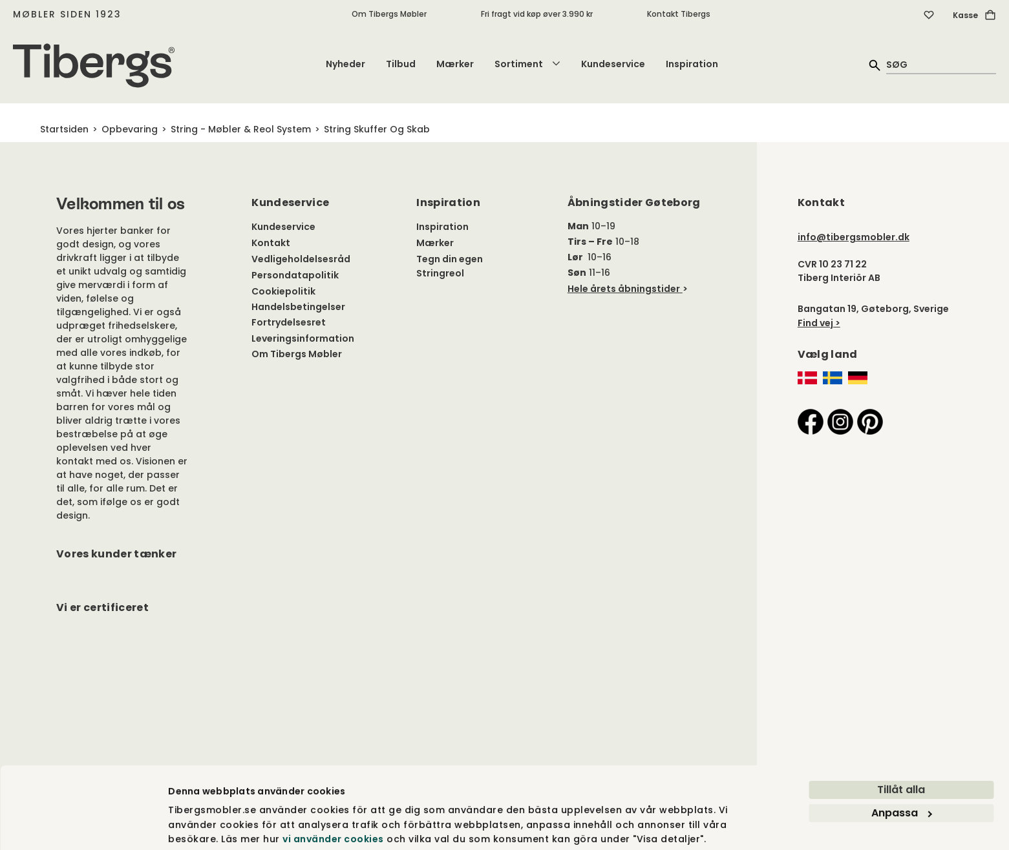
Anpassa (901, 765)
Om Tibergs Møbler (389, 13)
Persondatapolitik (295, 275)
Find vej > (819, 322)
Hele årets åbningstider (624, 288)
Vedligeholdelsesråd (300, 259)
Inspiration (692, 64)
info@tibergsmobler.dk (853, 237)
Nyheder (345, 64)
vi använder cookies (333, 791)
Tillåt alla (901, 742)
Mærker (455, 64)
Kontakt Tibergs (678, 13)
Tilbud (401, 64)
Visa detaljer (198, 825)
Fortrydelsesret (288, 322)
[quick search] (941, 64)
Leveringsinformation (302, 338)
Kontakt (270, 242)
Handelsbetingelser (298, 306)
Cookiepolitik (283, 291)
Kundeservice (613, 64)
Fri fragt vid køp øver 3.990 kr (537, 13)
